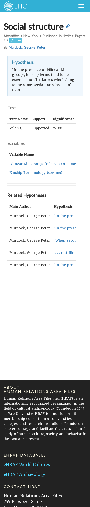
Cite (16, 40)
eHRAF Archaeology (24, 474)
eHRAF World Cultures (27, 464)
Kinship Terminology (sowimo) (35, 172)
